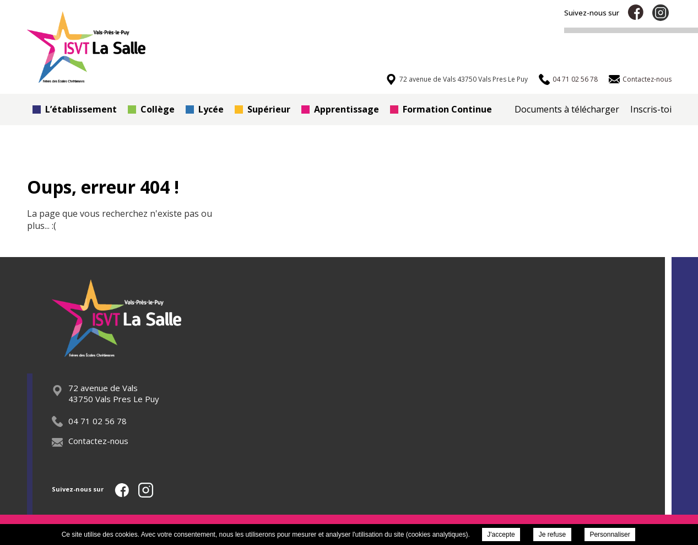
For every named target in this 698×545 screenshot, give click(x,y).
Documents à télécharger (567, 109)
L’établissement (75, 109)
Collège (151, 109)
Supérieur (262, 109)
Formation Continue (441, 109)
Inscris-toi (651, 109)
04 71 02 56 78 (89, 420)
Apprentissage (340, 109)
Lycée (205, 109)
